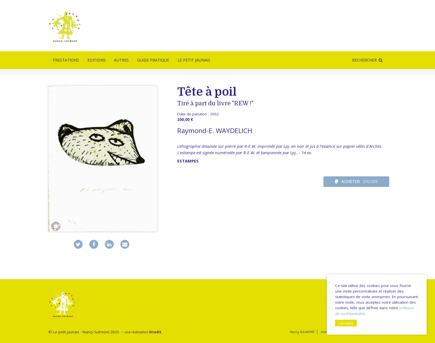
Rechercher (364, 60)
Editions (96, 60)
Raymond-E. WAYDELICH (214, 130)
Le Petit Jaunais (194, 60)
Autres (121, 60)
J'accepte (345, 323)
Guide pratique (153, 60)
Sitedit (155, 332)
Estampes (188, 161)
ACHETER (356, 181)
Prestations (66, 60)
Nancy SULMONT (302, 332)
